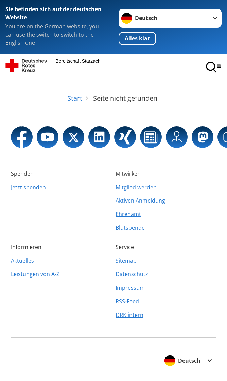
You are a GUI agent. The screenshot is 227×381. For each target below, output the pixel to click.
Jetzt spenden (28, 187)
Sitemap (126, 260)
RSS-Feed (127, 301)
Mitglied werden (136, 187)
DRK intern (129, 315)
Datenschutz (132, 274)
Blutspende (130, 227)
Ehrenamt (128, 214)
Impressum (130, 287)
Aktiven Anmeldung (140, 200)
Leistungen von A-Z (35, 274)
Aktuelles (22, 260)
